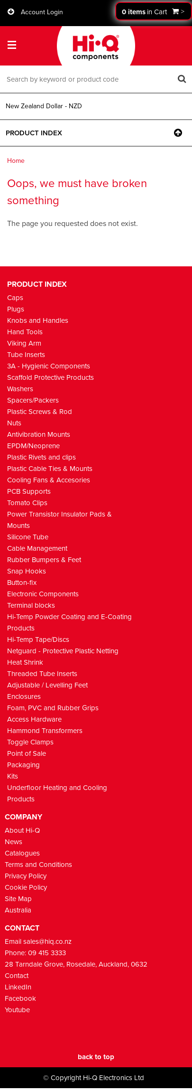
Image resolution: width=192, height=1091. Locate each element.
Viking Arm (24, 343)
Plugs (15, 309)
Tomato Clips (27, 502)
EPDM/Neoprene (33, 446)
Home (16, 161)
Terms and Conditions (38, 864)
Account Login (42, 12)
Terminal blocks (31, 605)
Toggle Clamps (30, 742)
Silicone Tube (27, 537)
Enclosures (24, 696)
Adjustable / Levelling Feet (47, 685)
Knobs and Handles (37, 320)
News (13, 841)
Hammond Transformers (44, 730)
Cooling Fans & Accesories (48, 480)
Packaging (23, 765)
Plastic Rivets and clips (41, 457)
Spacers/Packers (33, 400)
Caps (15, 297)
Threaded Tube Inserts (42, 673)
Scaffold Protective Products (50, 377)
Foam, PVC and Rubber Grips (53, 708)
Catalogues (22, 853)
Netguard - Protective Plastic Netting (63, 651)
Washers (20, 389)
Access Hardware (34, 719)
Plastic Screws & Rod (39, 411)
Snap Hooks (26, 571)
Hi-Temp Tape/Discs (38, 639)
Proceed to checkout (153, 11)
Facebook (20, 998)
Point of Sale (26, 753)
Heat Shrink (25, 662)
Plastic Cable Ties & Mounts (49, 468)
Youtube (17, 1010)
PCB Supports (29, 491)
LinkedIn (18, 987)
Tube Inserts (26, 354)
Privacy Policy (25, 876)
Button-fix (22, 582)
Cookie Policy (26, 887)
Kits (12, 776)
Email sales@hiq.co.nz (38, 941)
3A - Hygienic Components (48, 366)
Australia (18, 910)
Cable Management (37, 548)
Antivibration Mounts (38, 434)
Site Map (18, 898)
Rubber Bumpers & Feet (44, 559)
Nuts (14, 423)
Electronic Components (43, 594)
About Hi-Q (22, 830)
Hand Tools (25, 332)
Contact (16, 975)
